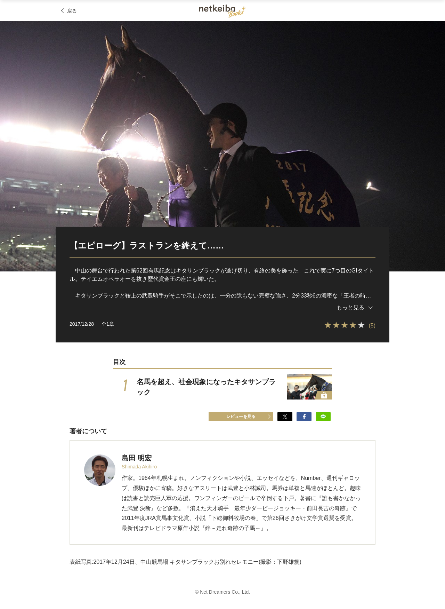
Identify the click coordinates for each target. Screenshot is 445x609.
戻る (72, 11)
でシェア (284, 416)
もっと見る (350, 307)
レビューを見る (241, 416)
